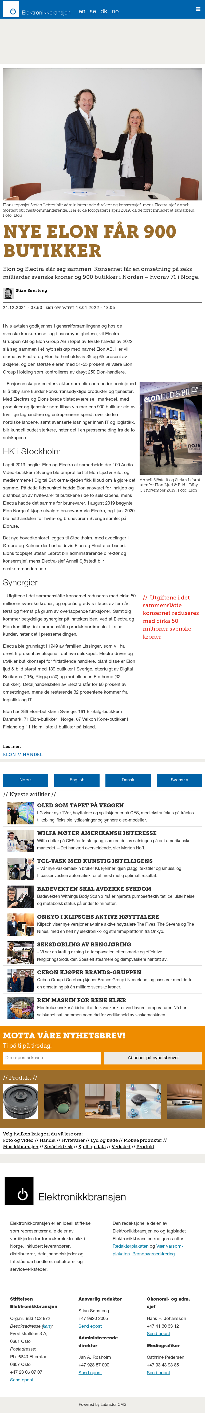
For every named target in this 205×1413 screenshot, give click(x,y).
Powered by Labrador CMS (102, 1405)
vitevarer (75, 1140)
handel (33, 754)
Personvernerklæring (153, 1254)
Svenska (179, 780)
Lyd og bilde (104, 1140)
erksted (123, 1146)
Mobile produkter (143, 1140)
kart (46, 1326)
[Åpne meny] (198, 9)
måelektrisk (60, 1146)
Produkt (145, 1146)
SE (93, 12)
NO (115, 12)
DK (104, 12)
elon (9, 754)
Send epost (21, 1380)
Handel (48, 1140)
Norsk (25, 780)
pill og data (93, 1146)
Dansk (128, 780)
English (77, 780)
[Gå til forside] (35, 9)
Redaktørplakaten (130, 1246)
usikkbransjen (22, 1146)
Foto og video (18, 1140)
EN (82, 12)
